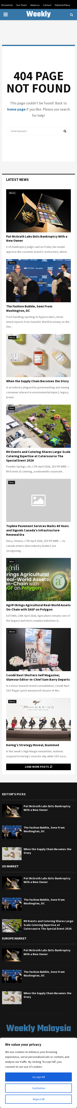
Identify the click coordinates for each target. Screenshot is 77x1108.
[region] (38, 1073)
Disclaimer (7, 5)
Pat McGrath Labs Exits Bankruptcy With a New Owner (36, 238)
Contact (47, 5)
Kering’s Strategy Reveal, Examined (32, 745)
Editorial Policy (62, 5)
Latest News (17, 179)
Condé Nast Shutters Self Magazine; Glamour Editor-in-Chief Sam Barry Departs (38, 677)
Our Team (21, 5)
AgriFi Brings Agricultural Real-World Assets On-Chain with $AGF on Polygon (38, 607)
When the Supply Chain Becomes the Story (37, 381)
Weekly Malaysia (38, 19)
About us (34, 5)
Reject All (38, 1099)
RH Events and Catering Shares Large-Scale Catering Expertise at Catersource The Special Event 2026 (38, 456)
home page (16, 109)
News (11, 408)
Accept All (38, 1077)
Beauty (12, 193)
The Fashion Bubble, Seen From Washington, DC (29, 308)
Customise (38, 1088)
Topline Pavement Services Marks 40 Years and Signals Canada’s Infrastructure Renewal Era (37, 530)
